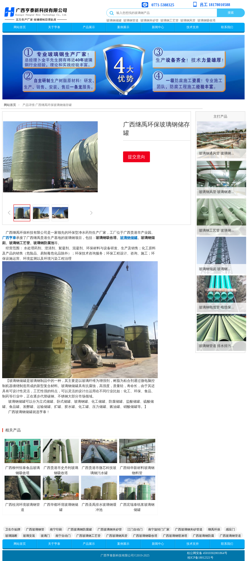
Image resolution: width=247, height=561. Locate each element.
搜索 (231, 12)
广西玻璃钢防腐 (203, 535)
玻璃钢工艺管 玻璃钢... (216, 230)
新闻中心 (158, 27)
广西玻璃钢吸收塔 (145, 535)
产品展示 (89, 27)
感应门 (230, 529)
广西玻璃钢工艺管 (88, 535)
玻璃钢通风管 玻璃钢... (216, 153)
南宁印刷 (56, 529)
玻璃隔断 (11, 535)
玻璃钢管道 (130, 20)
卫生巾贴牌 (12, 529)
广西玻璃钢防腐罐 (80, 529)
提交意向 (136, 156)
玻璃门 (45, 535)
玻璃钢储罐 (114, 20)
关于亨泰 (54, 27)
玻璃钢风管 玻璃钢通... (216, 192)
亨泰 (12, 238)
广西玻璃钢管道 (230, 535)
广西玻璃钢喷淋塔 (175, 535)
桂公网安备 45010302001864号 (207, 553)
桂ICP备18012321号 (200, 557)
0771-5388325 (162, 5)
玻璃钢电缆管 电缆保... (216, 307)
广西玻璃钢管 (35, 529)
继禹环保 (214, 529)
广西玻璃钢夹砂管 (110, 529)
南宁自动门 (63, 535)
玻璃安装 (29, 535)
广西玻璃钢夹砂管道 (188, 529)
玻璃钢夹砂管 (149, 20)
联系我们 (227, 27)
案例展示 (123, 27)
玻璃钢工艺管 (169, 20)
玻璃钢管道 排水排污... (216, 346)
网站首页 (20, 27)
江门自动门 (135, 529)
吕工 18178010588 (215, 5)
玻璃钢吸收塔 (206, 20)
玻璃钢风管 (187, 20)
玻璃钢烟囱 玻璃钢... (215, 269)
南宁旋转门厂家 (158, 529)
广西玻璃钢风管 (116, 535)
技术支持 (193, 27)
